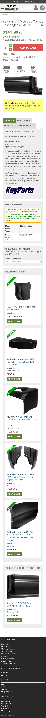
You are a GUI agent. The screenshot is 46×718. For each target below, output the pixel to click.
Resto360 (4, 644)
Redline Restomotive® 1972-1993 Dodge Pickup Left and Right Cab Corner (20, 477)
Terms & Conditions (8, 663)
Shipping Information (8, 649)
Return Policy (5, 646)
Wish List (4, 706)
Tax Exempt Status (7, 651)
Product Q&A (10, 126)
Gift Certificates (6, 687)
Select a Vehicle (14, 103)
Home (5, 15)
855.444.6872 (17, 2)
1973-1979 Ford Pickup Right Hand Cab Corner (21, 308)
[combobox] (23, 261)
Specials (4, 689)
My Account (5, 701)
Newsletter (5, 708)
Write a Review (30, 56)
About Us (4, 656)
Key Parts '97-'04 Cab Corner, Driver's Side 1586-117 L (20, 604)
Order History (6, 703)
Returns (4, 675)
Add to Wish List (10, 59)
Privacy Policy (6, 661)
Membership (5, 711)
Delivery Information (8, 659)
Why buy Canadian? (8, 654)
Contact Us (29, 2)
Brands (3, 684)
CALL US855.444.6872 (35, 72)
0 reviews (17, 56)
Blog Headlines (6, 692)
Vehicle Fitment (24, 120)
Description (9, 120)
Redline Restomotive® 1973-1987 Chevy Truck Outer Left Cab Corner (20, 362)
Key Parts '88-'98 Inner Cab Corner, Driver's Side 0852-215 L (21, 419)
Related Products (26, 126)
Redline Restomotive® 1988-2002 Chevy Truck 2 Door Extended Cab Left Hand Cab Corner (20, 535)
